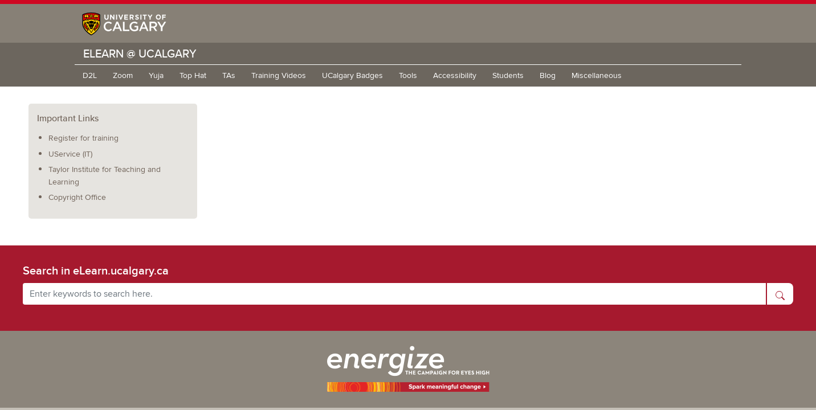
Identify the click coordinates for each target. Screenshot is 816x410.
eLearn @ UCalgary (140, 53)
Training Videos (278, 75)
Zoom (123, 75)
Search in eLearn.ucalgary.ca (96, 270)
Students (508, 75)
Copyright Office (77, 197)
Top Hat (192, 75)
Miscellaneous (597, 75)
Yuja (156, 75)
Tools (408, 75)
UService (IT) (70, 154)
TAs (228, 75)
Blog (548, 75)
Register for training (83, 138)
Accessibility (454, 75)
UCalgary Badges (352, 75)
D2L (90, 75)
